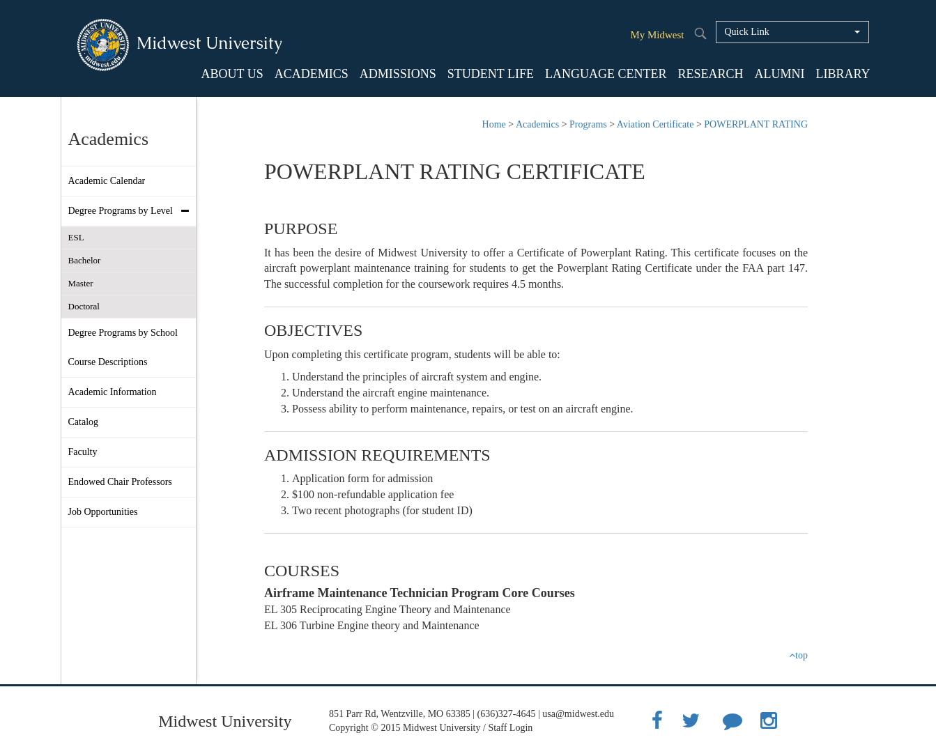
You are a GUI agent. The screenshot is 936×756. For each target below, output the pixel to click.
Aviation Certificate (655, 124)
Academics (537, 124)
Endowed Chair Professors (120, 482)
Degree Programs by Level (132, 211)
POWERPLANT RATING (756, 124)
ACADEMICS (311, 74)
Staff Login (510, 728)
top (798, 655)
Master (80, 283)
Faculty (83, 452)
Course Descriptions (108, 362)
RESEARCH (710, 74)
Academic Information (112, 392)
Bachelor (84, 260)
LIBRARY (842, 74)
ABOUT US (232, 74)
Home (494, 124)
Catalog (83, 422)
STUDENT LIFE (490, 74)
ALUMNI (779, 74)
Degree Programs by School (123, 332)
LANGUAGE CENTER (605, 74)
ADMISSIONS (398, 74)
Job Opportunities (103, 512)
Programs (588, 124)
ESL (76, 237)
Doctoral (84, 306)
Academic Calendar (107, 181)
